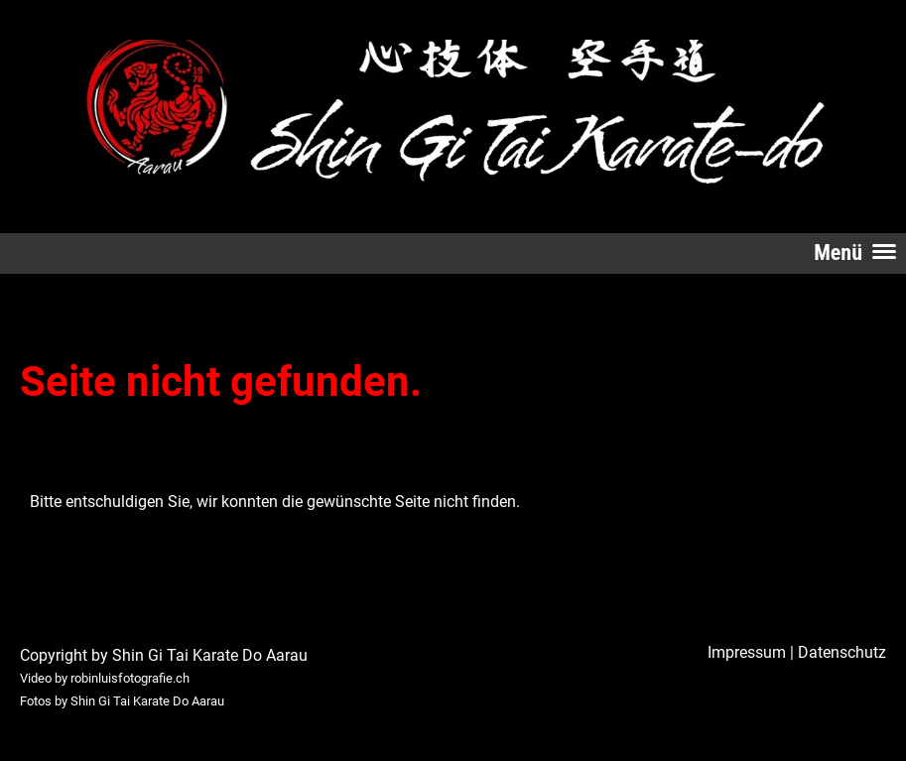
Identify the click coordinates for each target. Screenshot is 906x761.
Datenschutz (842, 652)
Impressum (747, 652)
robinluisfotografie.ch (130, 678)
